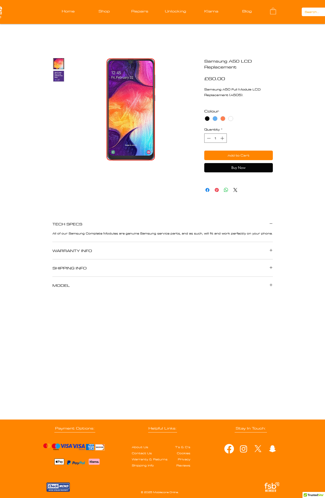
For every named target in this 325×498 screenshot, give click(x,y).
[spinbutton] (215, 138)
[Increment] (222, 138)
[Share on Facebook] (207, 190)
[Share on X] (235, 190)
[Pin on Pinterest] (217, 190)
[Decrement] (208, 138)
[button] (273, 10)
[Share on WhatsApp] (226, 190)
